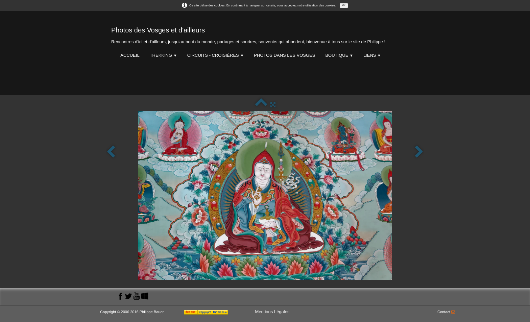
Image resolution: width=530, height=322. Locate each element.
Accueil (129, 55)
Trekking (163, 55)
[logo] (248, 34)
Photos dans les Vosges (284, 55)
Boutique (339, 55)
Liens (372, 55)
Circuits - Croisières (215, 55)
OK (343, 5)
